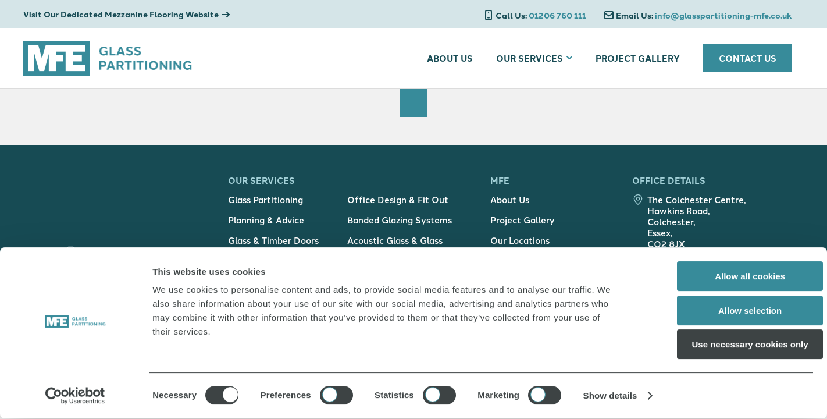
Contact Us (747, 58)
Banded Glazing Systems (399, 223)
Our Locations (520, 244)
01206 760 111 (541, 15)
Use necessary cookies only (730, 345)
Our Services (529, 58)
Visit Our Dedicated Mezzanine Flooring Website (121, 14)
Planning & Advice (266, 223)
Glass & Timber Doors (273, 244)
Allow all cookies (730, 277)
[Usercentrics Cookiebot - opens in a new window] (75, 396)
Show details (610, 396)
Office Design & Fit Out (397, 203)
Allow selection (729, 311)
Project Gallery (638, 58)
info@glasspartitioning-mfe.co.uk (704, 15)
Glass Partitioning (265, 203)
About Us (450, 58)
